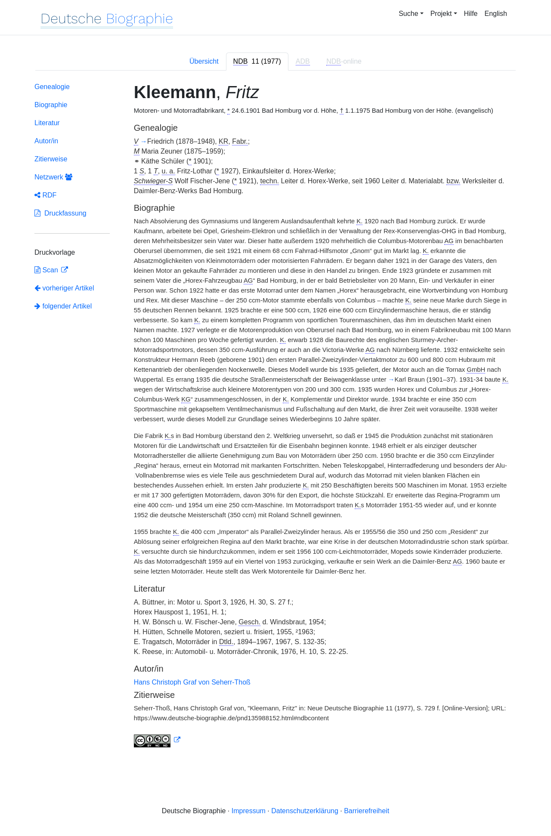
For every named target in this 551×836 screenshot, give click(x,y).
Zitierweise (50, 159)
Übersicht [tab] (204, 61)
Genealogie (52, 86)
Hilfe (471, 13)
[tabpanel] (275, 417)
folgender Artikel (63, 306)
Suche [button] (408, 13)
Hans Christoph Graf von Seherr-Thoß (192, 682)
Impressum (249, 810)
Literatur (47, 122)
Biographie (51, 104)
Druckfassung (60, 213)
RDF (45, 195)
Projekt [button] (441, 13)
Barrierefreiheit (366, 810)
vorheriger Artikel (64, 288)
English (496, 13)
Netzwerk (53, 177)
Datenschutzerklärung (304, 810)
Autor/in (46, 141)
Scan (47, 270)
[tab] (257, 61)
